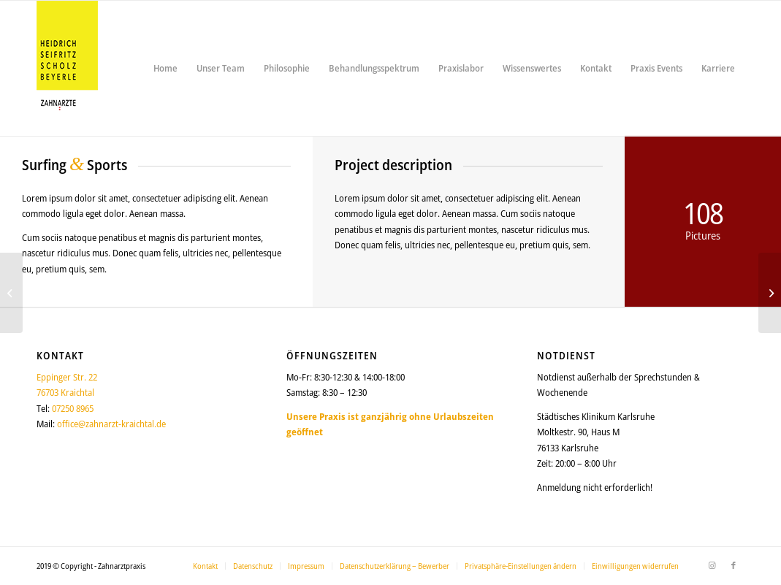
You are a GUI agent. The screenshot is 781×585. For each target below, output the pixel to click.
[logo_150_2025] (67, 68)
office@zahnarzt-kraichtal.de (111, 423)
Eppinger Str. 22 (67, 376)
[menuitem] (165, 68)
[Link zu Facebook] (733, 565)
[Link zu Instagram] (712, 565)
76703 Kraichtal (65, 392)
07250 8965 (73, 408)
